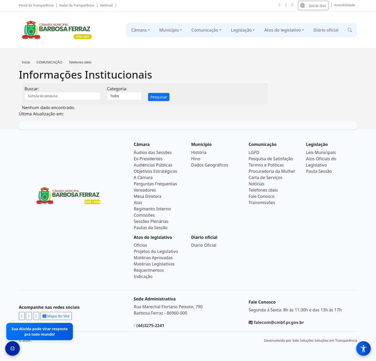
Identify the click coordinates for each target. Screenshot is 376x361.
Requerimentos (149, 270)
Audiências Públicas (153, 165)
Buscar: (32, 89)
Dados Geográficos (209, 165)
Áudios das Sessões (153, 152)
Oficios (140, 245)
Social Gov (313, 5)
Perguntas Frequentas (155, 184)
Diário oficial (325, 30)
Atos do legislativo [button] (282, 30)
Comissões (144, 215)
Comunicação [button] (204, 30)
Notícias (256, 184)
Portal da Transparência (36, 5)
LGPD (254, 152)
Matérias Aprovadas (153, 258)
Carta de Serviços (265, 177)
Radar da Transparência (77, 5)
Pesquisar (158, 96)
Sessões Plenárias (151, 221)
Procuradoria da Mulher (272, 171)
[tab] (145, 97)
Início (26, 62)
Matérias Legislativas (154, 264)
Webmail (106, 5)
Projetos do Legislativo (156, 251)
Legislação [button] (241, 30)
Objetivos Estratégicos (155, 171)
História (199, 152)
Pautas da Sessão (151, 227)
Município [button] (169, 30)
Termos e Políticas (266, 165)
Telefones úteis (80, 62)
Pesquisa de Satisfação (271, 159)
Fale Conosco (261, 196)
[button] (350, 30)
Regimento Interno (152, 209)
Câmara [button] (138, 30)
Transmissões (262, 202)
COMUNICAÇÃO (49, 62)
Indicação (143, 276)
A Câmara (143, 177)
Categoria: (117, 89)
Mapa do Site (56, 315)
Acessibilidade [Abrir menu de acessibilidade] (344, 5)
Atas (138, 202)
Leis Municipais (321, 152)
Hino (196, 159)
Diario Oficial (203, 245)
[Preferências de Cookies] (12, 348)
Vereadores (145, 190)
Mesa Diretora (147, 196)
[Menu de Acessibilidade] (363, 348)
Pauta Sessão (319, 171)
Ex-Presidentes (148, 159)
